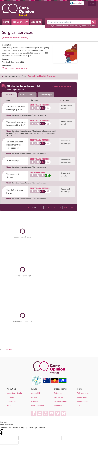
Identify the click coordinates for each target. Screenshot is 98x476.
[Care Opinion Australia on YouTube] (51, 413)
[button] (77, 3)
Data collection (37, 406)
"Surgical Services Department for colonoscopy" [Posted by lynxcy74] (14, 145)
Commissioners (60, 401)
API (78, 406)
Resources (58, 397)
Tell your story (20, 21)
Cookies (34, 401)
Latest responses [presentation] (27, 94)
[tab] (8, 94)
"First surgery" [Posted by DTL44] (12, 161)
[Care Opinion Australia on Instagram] (45, 413)
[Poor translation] (1, 432)
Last (71, 207)
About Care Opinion (15, 393)
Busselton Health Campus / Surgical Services (29, 115)
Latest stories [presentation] (9, 94)
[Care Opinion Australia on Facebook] (33, 413)
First (28, 207)
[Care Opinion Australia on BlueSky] (63, 413)
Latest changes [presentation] (46, 94)
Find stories (82, 397)
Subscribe (58, 393)
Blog (8, 406)
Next (66, 207)
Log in (91, 3)
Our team (10, 397)
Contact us (11, 401)
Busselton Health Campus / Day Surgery (27, 131)
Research (58, 406)
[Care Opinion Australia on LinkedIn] (39, 413)
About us (36, 21)
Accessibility (36, 393)
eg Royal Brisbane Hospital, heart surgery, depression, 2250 (71, 26)
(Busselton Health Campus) (15, 37)
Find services (82, 401)
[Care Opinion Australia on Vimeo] (57, 413)
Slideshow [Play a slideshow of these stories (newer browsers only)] (9, 350)
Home (6, 21)
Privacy (34, 397)
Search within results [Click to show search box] (64, 86)
